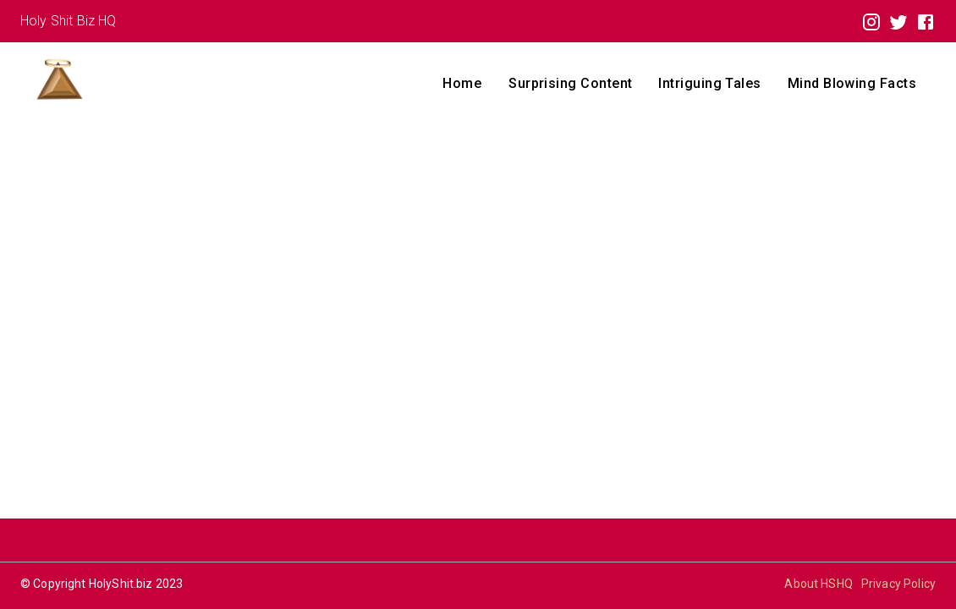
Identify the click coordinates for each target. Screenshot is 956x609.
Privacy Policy (898, 583)
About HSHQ (818, 583)
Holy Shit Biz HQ (68, 21)
